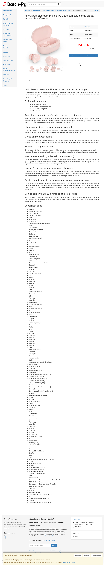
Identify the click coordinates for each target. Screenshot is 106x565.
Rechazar (86, 555)
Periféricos (6, 56)
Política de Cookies (69, 562)
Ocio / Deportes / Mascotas (8, 80)
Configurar (78, 555)
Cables (5, 52)
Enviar (54, 545)
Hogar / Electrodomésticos (9, 69)
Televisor (6, 29)
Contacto (32, 551)
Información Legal (55, 551)
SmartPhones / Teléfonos (8, 24)
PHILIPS (87, 27)
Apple (5, 85)
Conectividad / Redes (7, 41)
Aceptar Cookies (96, 555)
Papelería (6, 75)
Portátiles (6, 19)
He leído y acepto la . (43, 540)
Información (42, 81)
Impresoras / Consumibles (7, 34)
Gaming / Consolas (6, 47)
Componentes (7, 15)
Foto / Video (7, 64)
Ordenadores (7, 11)
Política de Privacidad (49, 535)
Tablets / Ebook (8, 60)
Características (30, 81)
